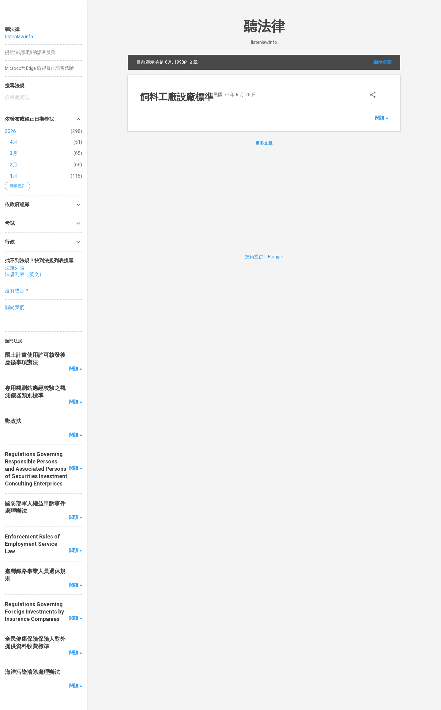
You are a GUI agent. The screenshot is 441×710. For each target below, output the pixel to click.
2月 (13, 165)
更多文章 (264, 143)
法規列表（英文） (24, 274)
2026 (10, 131)
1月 (13, 176)
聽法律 (264, 26)
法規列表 (14, 268)
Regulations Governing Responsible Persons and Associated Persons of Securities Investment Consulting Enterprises (36, 469)
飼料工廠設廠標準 (176, 97)
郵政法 (13, 421)
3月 (13, 153)
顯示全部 (382, 62)
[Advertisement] (264, 198)
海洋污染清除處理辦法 (32, 672)
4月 (13, 142)
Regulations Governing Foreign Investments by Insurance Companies (34, 611)
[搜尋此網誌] (43, 97)
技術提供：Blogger (264, 256)
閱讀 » (381, 118)
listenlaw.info (19, 37)
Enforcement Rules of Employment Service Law (32, 543)
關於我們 (14, 307)
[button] (372, 95)
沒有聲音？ (17, 291)
